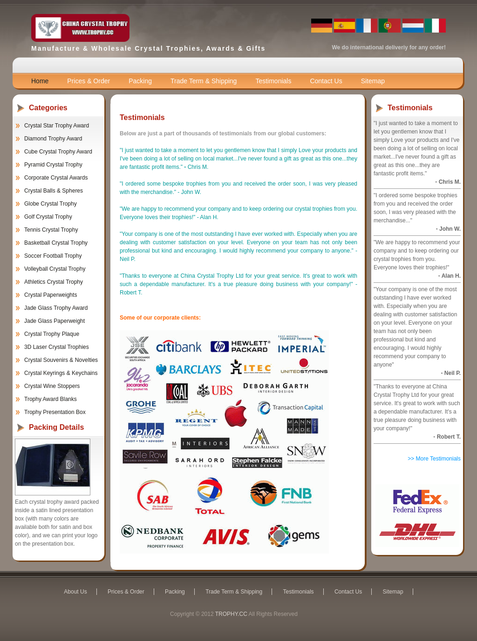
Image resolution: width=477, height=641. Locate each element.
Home (39, 81)
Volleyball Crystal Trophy (54, 269)
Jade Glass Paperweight (54, 321)
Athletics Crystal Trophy (53, 282)
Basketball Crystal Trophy (56, 243)
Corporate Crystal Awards (56, 177)
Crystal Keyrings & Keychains (60, 373)
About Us (75, 591)
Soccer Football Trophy (53, 256)
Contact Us (326, 81)
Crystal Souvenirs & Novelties (61, 360)
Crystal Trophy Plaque (51, 334)
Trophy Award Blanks (50, 399)
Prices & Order (88, 81)
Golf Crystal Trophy (48, 217)
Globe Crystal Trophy (50, 203)
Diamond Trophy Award (53, 138)
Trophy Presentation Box (55, 412)
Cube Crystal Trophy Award (58, 151)
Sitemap (373, 81)
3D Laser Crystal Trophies (56, 347)
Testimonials (273, 81)
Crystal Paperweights (50, 295)
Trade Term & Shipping (203, 81)
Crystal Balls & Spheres (53, 190)
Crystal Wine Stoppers (52, 386)
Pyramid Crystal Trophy (53, 164)
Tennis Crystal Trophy (51, 230)
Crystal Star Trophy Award (56, 125)
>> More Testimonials (434, 458)
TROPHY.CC (231, 614)
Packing (140, 81)
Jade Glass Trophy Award (56, 308)
